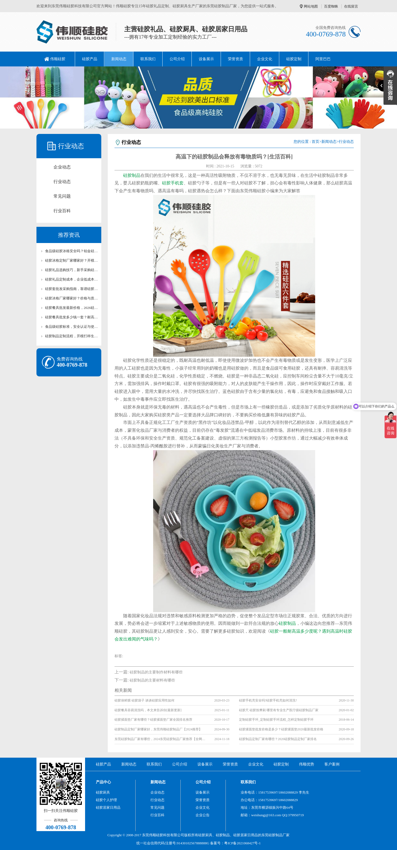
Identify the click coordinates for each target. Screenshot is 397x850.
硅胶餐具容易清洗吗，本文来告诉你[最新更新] (148, 710)
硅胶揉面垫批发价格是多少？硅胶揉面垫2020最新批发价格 (281, 729)
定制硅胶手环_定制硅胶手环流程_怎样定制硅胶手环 (276, 719)
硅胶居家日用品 (108, 807)
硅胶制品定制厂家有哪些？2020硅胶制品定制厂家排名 (278, 739)
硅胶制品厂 (277, 835)
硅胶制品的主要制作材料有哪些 (156, 672)
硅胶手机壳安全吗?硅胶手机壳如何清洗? (268, 700)
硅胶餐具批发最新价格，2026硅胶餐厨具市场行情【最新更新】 (71, 308)
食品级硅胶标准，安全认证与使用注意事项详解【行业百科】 (71, 327)
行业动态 (62, 181)
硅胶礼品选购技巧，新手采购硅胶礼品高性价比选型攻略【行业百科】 (71, 270)
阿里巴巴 (323, 59)
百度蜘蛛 (331, 6)
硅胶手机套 (173, 183)
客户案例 (331, 764)
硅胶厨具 (103, 792)
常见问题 (62, 196)
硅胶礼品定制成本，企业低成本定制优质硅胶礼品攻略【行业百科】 (71, 279)
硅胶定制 (293, 59)
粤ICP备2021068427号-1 (242, 843)
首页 (315, 142)
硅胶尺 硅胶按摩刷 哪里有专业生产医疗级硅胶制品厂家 (278, 710)
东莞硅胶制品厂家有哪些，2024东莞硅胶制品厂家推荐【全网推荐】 (160, 739)
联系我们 (148, 59)
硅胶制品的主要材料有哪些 (152, 680)
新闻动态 (118, 59)
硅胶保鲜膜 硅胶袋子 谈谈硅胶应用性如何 (144, 700)
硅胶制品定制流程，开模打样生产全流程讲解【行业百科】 (71, 336)
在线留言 (351, 6)
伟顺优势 (306, 764)
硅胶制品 (131, 175)
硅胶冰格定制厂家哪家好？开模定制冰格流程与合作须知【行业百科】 (71, 260)
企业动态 (62, 167)
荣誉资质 (235, 59)
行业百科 (62, 210)
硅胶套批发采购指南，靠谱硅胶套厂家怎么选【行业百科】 (71, 289)
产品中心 (103, 782)
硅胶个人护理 (106, 800)
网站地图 (311, 6)
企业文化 (264, 59)
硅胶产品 (89, 59)
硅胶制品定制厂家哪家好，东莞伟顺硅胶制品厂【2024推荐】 (158, 729)
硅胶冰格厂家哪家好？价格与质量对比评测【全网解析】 (71, 298)
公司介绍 (177, 59)
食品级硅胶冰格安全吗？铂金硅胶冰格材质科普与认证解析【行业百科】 (71, 251)
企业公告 (203, 815)
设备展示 (206, 59)
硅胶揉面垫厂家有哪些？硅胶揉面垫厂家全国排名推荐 (153, 719)
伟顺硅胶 (57, 59)
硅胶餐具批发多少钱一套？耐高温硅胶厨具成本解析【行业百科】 (71, 317)
